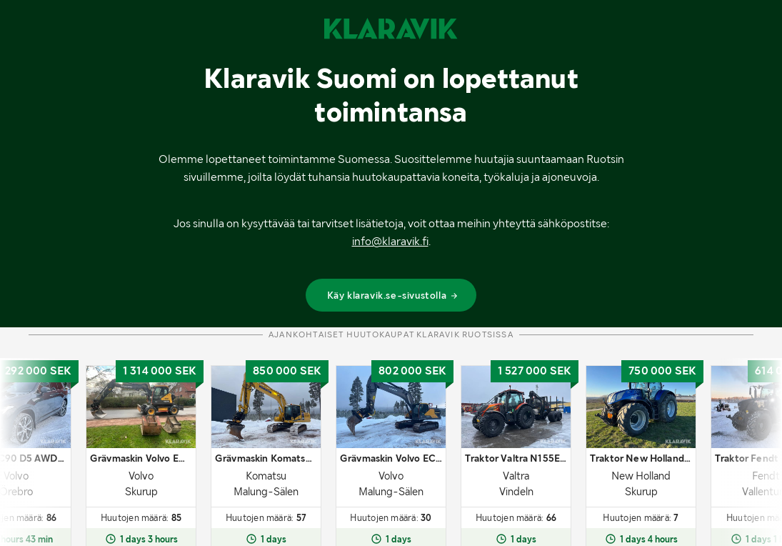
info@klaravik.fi (390, 241)
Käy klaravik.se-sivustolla (393, 295)
